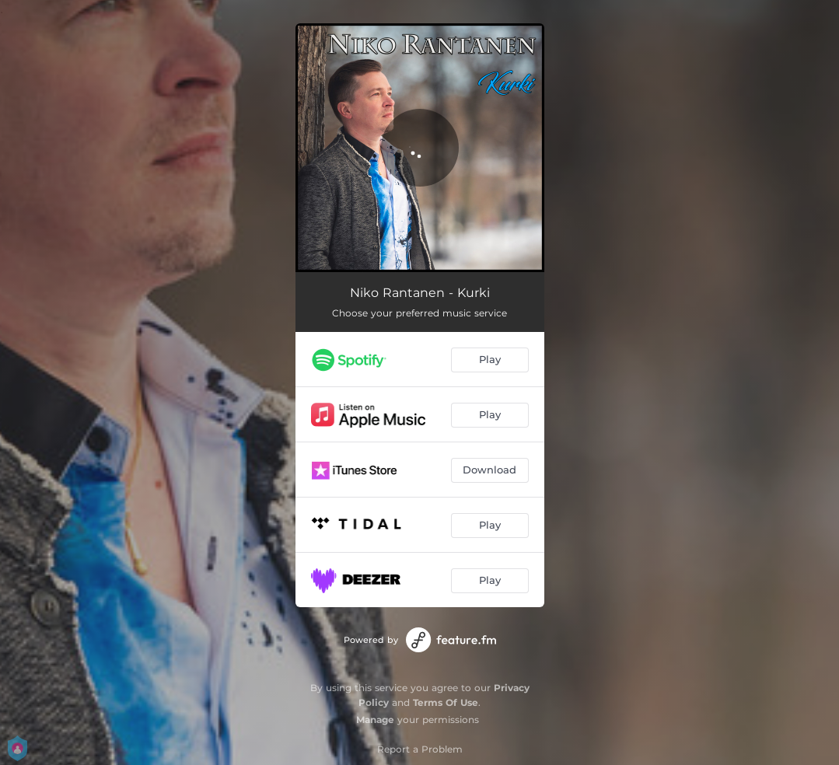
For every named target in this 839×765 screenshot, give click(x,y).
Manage (375, 719)
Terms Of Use (445, 702)
